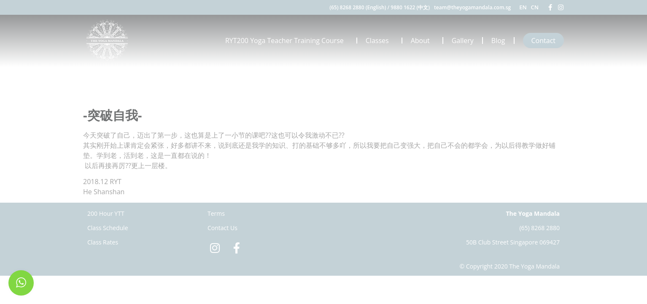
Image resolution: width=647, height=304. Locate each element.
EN (522, 7)
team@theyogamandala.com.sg (472, 7)
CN (535, 7)
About (422, 40)
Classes (379, 40)
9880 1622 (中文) (410, 7)
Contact (543, 40)
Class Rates (102, 242)
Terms (216, 213)
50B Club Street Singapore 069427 (513, 242)
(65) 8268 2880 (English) (357, 7)
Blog (498, 40)
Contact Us (222, 228)
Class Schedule (107, 228)
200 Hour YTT (105, 213)
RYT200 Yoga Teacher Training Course (286, 40)
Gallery (463, 40)
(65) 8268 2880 (539, 228)
